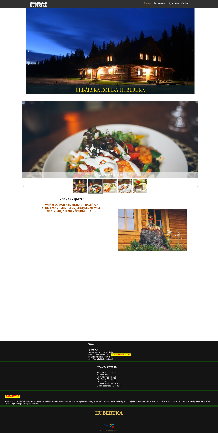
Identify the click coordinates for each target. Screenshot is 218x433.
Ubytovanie (173, 3)
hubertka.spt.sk (112, 431)
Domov (147, 3)
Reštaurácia (159, 3)
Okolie (184, 3)
